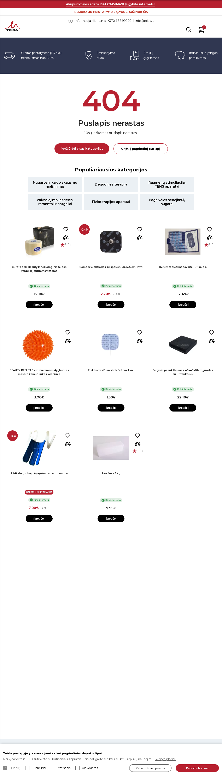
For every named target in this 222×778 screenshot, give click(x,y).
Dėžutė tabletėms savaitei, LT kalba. (183, 267)
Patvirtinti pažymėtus (150, 768)
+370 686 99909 (119, 21)
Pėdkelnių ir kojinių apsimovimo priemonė (39, 473)
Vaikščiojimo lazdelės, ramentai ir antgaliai (55, 202)
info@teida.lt (144, 21)
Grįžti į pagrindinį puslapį (140, 149)
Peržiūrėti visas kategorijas (82, 148)
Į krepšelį (39, 304)
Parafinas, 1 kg (110, 473)
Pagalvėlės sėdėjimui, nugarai (167, 202)
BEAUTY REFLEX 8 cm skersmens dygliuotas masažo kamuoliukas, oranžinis (39, 372)
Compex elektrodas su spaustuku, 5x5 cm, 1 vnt (110, 267)
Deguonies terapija (111, 184)
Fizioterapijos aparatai (111, 202)
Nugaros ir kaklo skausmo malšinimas (55, 184)
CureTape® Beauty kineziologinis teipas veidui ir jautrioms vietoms (39, 268)
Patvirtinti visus (197, 768)
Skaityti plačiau (165, 759)
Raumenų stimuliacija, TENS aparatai (167, 184)
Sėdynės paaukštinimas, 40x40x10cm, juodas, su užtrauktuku (183, 372)
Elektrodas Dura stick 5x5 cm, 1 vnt (111, 370)
